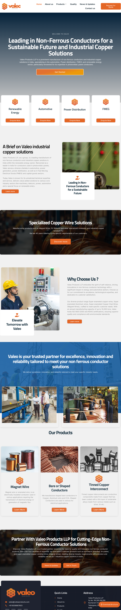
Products (61, 4)
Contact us (90, 8)
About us (49, 4)
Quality (73, 4)
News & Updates (87, 4)
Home (39, 4)
